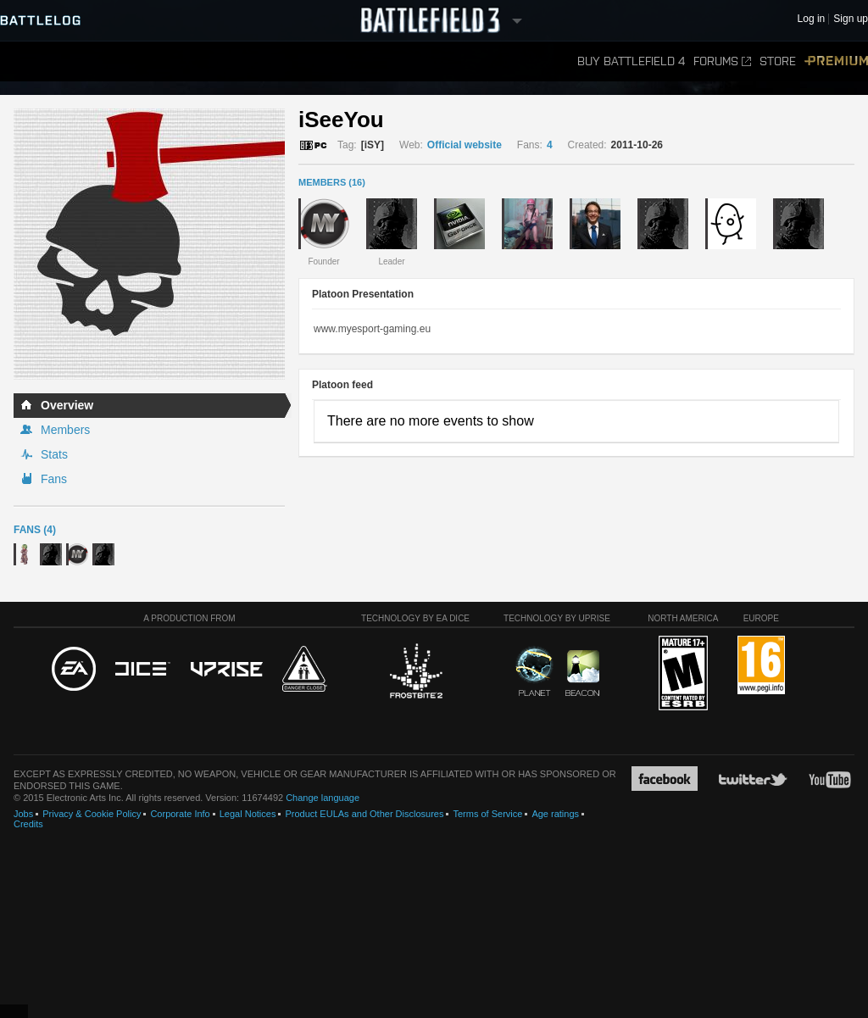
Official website (464, 145)
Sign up (850, 19)
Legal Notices (248, 814)
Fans (54, 479)
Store (778, 61)
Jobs (23, 814)
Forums (722, 61)
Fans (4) (35, 530)
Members (65, 430)
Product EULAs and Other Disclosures (364, 814)
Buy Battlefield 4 (631, 61)
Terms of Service (487, 814)
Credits (28, 824)
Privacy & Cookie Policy (91, 814)
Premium (836, 61)
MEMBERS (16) (331, 182)
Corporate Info (179, 814)
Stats (54, 454)
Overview (67, 405)
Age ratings (555, 814)
